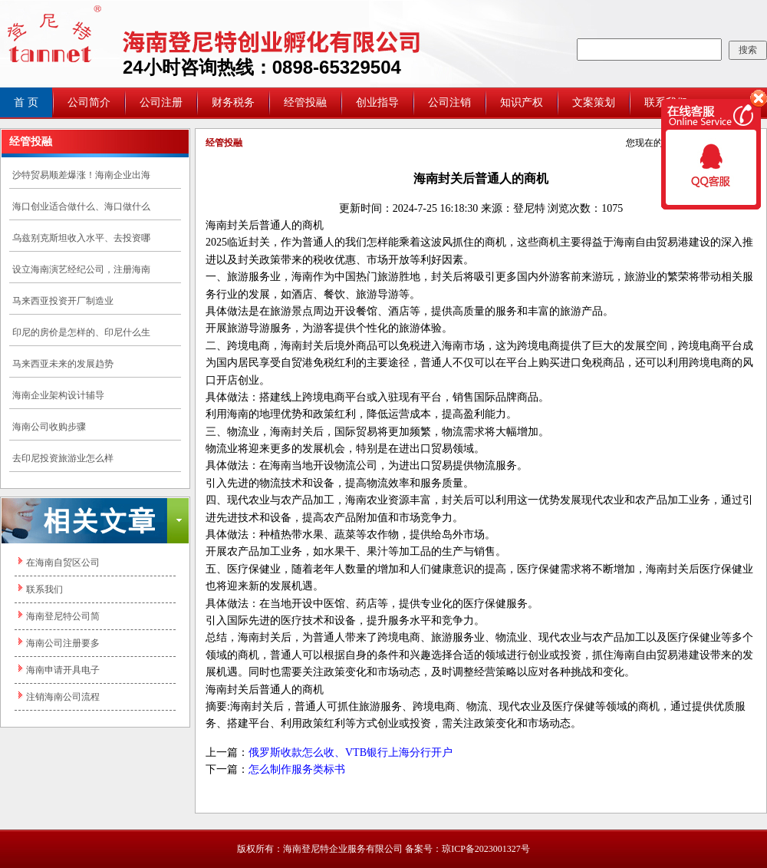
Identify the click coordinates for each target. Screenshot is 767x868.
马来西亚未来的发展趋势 (63, 363)
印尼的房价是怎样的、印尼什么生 (81, 332)
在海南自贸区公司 (63, 562)
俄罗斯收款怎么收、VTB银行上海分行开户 (351, 752)
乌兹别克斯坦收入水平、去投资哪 (81, 238)
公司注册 (161, 102)
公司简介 (88, 102)
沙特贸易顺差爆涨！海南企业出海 (81, 175)
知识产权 (521, 102)
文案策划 (593, 102)
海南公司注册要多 (63, 643)
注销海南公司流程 (63, 696)
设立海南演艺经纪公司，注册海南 (81, 269)
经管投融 (305, 102)
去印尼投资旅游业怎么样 (63, 458)
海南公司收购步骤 (49, 426)
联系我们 (44, 589)
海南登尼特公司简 (63, 616)
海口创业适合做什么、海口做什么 (81, 206)
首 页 (26, 102)
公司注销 (449, 102)
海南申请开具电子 (63, 670)
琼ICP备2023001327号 (486, 848)
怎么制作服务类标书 (297, 769)
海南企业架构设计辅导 (58, 395)
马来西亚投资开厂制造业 (63, 300)
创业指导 (377, 102)
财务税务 (233, 102)
